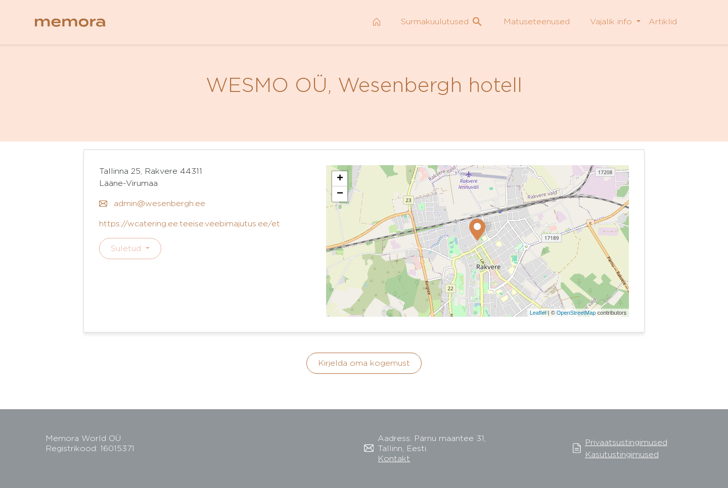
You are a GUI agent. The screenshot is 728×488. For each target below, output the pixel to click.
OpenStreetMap (576, 313)
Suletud (127, 248)
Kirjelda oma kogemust (364, 363)
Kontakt (394, 458)
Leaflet (538, 313)
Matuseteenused (537, 21)
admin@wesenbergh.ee (152, 203)
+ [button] (340, 178)
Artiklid (663, 21)
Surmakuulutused (442, 22)
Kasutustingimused (622, 454)
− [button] (340, 194)
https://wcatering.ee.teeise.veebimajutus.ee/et (189, 223)
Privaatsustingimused (626, 442)
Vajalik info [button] (612, 21)
